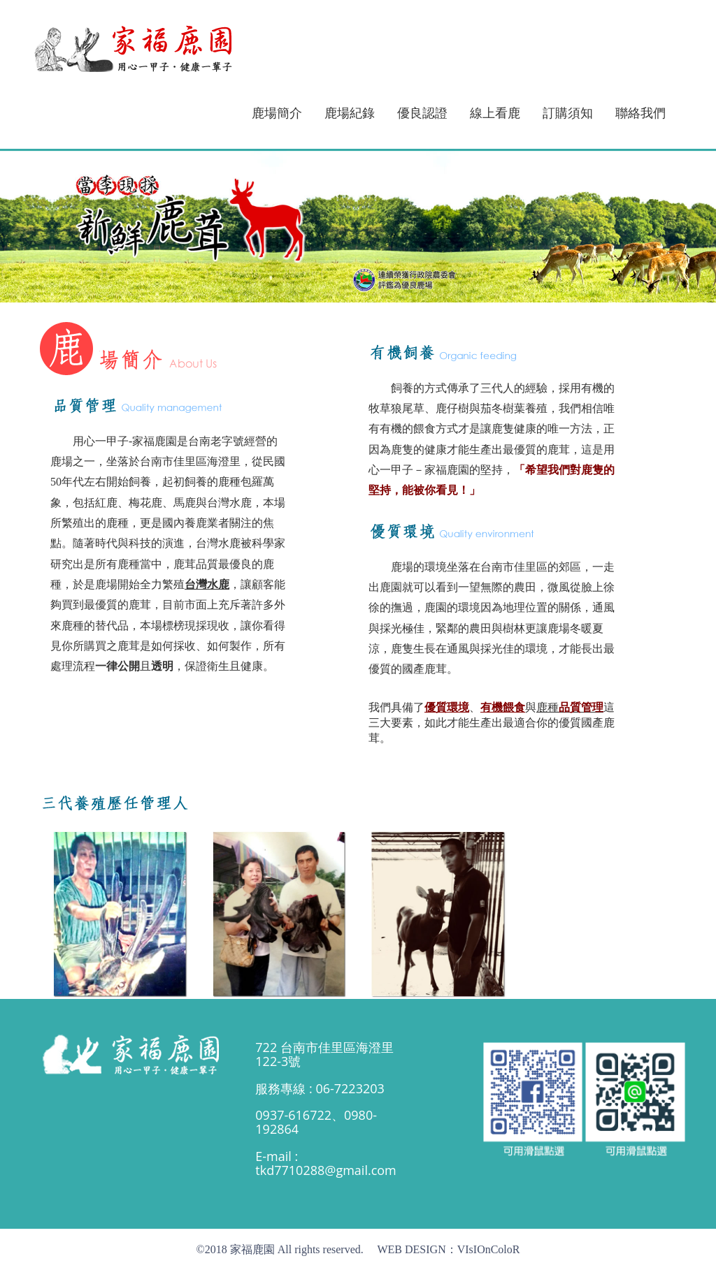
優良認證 (422, 113)
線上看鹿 (495, 113)
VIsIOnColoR (488, 1249)
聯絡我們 (640, 113)
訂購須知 (568, 113)
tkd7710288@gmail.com (325, 1170)
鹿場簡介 (277, 113)
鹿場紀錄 (349, 113)
